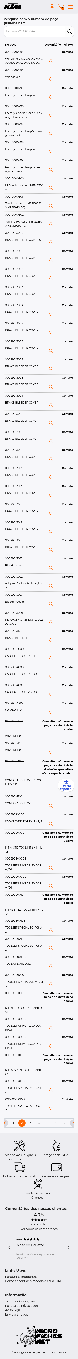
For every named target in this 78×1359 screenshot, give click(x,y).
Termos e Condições (20, 1301)
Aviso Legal (13, 1310)
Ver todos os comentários (39, 1229)
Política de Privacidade (21, 1305)
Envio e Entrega (16, 1314)
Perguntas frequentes (21, 1276)
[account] (53, 6)
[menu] (70, 6)
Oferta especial (66, 785)
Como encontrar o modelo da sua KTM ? (34, 1281)
